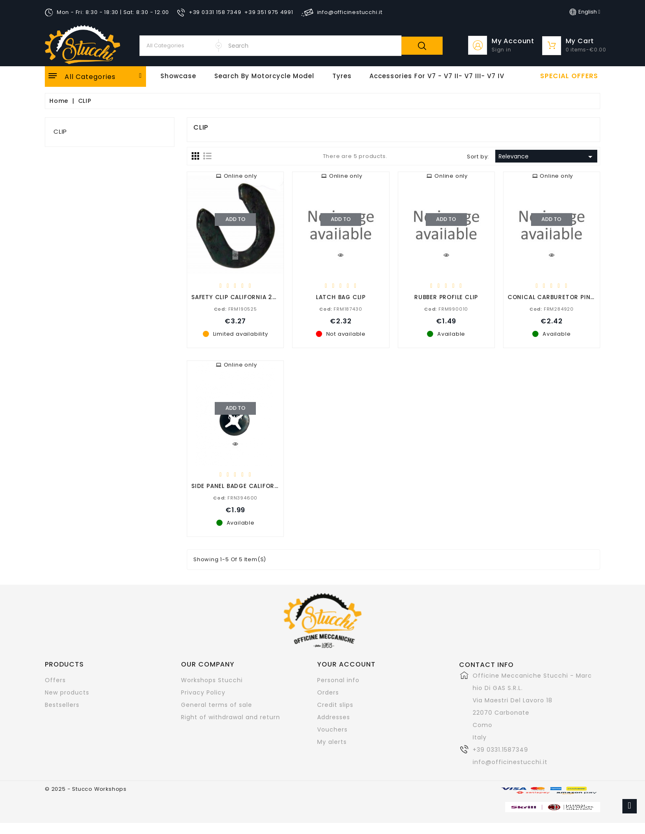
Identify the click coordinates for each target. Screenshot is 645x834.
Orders (328, 692)
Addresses (333, 717)
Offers (55, 680)
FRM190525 (235, 308)
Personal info (338, 680)
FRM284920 (551, 308)
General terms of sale (216, 705)
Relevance (547, 157)
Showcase (178, 76)
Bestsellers (62, 705)
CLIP (60, 131)
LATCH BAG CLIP (341, 297)
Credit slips (335, 705)
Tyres (342, 76)
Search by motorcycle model (264, 76)
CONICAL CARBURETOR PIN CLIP (557, 297)
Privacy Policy (203, 692)
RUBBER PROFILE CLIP (446, 297)
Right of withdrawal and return (230, 717)
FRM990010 (446, 308)
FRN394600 (235, 497)
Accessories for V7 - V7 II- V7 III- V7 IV (436, 76)
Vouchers (332, 729)
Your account (346, 664)
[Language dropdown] (584, 12)
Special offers (569, 76)
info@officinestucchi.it (510, 762)
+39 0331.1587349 (500, 750)
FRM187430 (340, 308)
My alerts (332, 742)
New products (67, 692)
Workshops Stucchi (212, 680)
